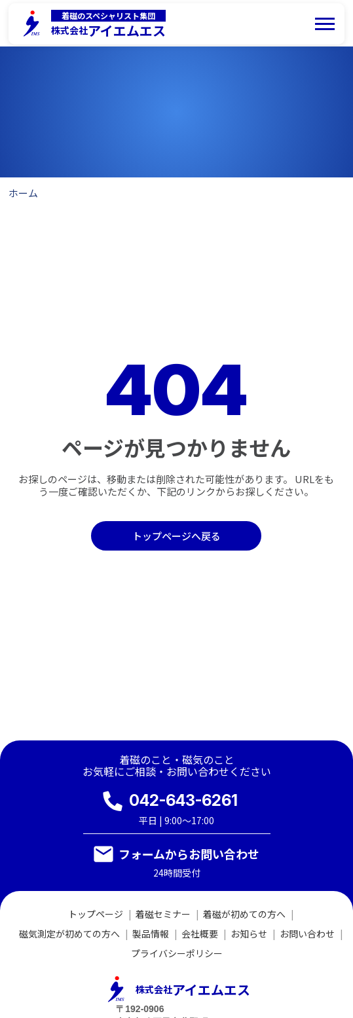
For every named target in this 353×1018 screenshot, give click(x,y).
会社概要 (199, 933)
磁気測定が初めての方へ (69, 933)
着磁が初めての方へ (244, 913)
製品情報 (150, 933)
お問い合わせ (307, 933)
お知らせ (249, 933)
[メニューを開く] (325, 24)
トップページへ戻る (176, 536)
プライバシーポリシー (177, 953)
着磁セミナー (163, 913)
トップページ (95, 913)
